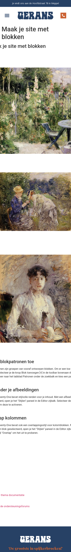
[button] (7, 15)
